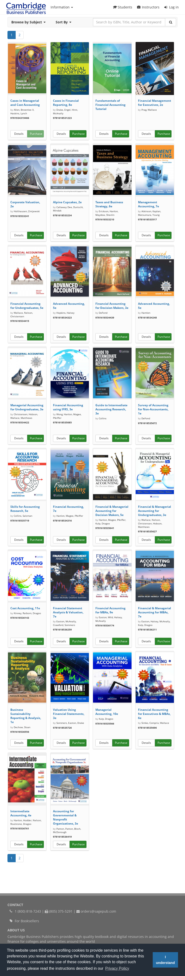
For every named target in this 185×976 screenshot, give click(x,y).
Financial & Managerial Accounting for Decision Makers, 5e (111, 511)
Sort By (65, 22)
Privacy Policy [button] (117, 968)
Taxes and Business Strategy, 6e (109, 204)
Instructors (148, 7)
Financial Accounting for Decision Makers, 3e (111, 306)
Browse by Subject (29, 22)
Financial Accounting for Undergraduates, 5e (26, 306)
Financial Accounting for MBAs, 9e (110, 610)
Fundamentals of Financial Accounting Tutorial (110, 105)
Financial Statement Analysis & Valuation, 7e (68, 612)
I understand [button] (165, 960)
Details (19, 134)
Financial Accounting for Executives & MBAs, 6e (154, 714)
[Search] (170, 22)
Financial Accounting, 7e (68, 509)
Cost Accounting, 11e (25, 608)
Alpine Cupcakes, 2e (67, 202)
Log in (171, 7)
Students (122, 7)
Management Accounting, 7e (148, 204)
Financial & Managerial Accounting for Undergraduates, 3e (154, 511)
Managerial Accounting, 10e (106, 712)
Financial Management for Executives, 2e (154, 103)
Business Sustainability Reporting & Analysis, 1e (25, 716)
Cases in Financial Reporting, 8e (66, 103)
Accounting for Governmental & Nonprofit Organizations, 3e (65, 817)
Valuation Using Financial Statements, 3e (68, 714)
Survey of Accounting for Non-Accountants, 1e (153, 409)
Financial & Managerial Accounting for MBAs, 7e (154, 612)
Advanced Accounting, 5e (69, 306)
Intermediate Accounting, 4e (20, 813)
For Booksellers (27, 921)
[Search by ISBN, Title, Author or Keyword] (129, 22)
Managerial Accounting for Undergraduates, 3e (26, 407)
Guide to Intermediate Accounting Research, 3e (111, 409)
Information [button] (62, 7)
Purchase (36, 134)
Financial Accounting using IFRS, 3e (68, 407)
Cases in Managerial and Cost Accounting (25, 103)
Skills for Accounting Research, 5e (25, 509)
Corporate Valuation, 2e (25, 204)
